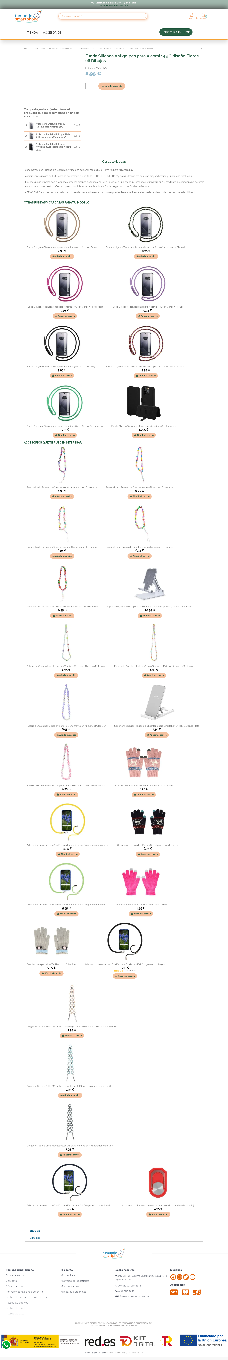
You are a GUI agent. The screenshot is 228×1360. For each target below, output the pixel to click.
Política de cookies (17, 1302)
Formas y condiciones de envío (24, 1291)
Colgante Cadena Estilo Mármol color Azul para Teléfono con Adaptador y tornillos (70, 1086)
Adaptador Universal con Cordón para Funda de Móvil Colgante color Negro (125, 964)
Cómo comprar (15, 1286)
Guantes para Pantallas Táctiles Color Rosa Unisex (141, 904)
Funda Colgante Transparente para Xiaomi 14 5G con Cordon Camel (62, 247)
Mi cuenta (67, 1269)
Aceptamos (177, 1284)
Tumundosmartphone (20, 1269)
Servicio (35, 1237)
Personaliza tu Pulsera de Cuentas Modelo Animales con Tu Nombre (62, 487)
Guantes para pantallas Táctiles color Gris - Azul (51, 964)
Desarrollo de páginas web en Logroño (128, 1353)
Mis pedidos (68, 1275)
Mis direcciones (70, 1286)
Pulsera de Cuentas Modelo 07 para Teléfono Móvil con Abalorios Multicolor (66, 726)
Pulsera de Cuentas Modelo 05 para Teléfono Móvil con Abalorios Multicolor (66, 666)
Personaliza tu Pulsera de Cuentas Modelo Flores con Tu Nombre (139, 487)
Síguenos (176, 1269)
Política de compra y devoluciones (26, 1297)
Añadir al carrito (111, 86)
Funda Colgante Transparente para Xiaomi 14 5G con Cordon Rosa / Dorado (145, 366)
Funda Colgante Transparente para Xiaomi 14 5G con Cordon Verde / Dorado (146, 247)
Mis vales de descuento (75, 1280)
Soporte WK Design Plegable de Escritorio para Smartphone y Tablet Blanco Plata (156, 726)
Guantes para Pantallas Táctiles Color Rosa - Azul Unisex (143, 785)
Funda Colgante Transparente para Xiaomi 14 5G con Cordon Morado (148, 307)
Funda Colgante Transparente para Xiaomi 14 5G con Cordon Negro (62, 366)
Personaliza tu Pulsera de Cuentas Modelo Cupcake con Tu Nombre (62, 547)
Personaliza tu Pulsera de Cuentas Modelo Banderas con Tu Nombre (62, 606)
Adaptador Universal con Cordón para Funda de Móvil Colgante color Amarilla (67, 845)
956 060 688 (124, 1291)
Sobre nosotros (15, 1275)
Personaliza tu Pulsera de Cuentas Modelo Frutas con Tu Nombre (139, 547)
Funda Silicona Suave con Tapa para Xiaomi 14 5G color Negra (143, 426)
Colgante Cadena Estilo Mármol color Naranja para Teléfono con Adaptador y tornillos (72, 1026)
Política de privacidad (18, 1308)
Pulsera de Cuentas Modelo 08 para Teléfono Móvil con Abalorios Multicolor (66, 785)
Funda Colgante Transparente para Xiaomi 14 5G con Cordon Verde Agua (65, 426)
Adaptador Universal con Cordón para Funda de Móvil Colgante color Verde (66, 904)
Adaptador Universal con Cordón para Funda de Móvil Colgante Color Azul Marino (70, 1205)
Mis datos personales (73, 1291)
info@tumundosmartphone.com (132, 1296)
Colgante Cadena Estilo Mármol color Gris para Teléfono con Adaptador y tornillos (70, 1145)
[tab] (114, 1230)
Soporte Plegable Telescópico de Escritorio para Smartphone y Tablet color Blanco (149, 606)
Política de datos (16, 1313)
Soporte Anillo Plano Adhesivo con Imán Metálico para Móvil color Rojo (158, 1205)
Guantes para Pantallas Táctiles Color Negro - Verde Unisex (147, 845)
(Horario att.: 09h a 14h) (128, 1285)
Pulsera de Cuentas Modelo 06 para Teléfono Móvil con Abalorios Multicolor (153, 666)
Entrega (35, 1230)
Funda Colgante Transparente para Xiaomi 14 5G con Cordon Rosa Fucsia (65, 307)
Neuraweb (109, 1353)
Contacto (11, 1280)
